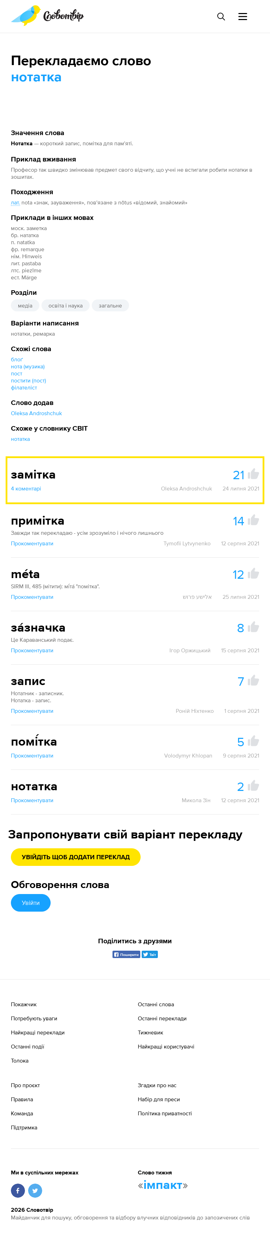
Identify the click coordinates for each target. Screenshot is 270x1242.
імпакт (162, 1185)
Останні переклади (162, 1018)
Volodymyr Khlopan (188, 755)
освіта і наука (66, 305)
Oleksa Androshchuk (36, 413)
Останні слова (156, 1004)
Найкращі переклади (38, 1032)
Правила (22, 1099)
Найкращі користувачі (166, 1046)
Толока (19, 1060)
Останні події (27, 1046)
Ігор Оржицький (190, 650)
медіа (25, 305)
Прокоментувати (32, 543)
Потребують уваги (34, 1018)
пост (16, 373)
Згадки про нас (157, 1085)
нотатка (20, 439)
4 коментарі (26, 488)
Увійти (31, 902)
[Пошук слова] (221, 16)
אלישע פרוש (197, 597)
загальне (110, 305)
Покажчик (24, 1004)
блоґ (17, 359)
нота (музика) (28, 366)
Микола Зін (196, 800)
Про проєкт (25, 1085)
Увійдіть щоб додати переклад (76, 857)
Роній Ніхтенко (195, 711)
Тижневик (150, 1032)
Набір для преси (159, 1099)
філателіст (24, 387)
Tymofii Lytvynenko (187, 543)
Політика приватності (165, 1113)
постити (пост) (28, 380)
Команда (22, 1113)
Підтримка (24, 1127)
